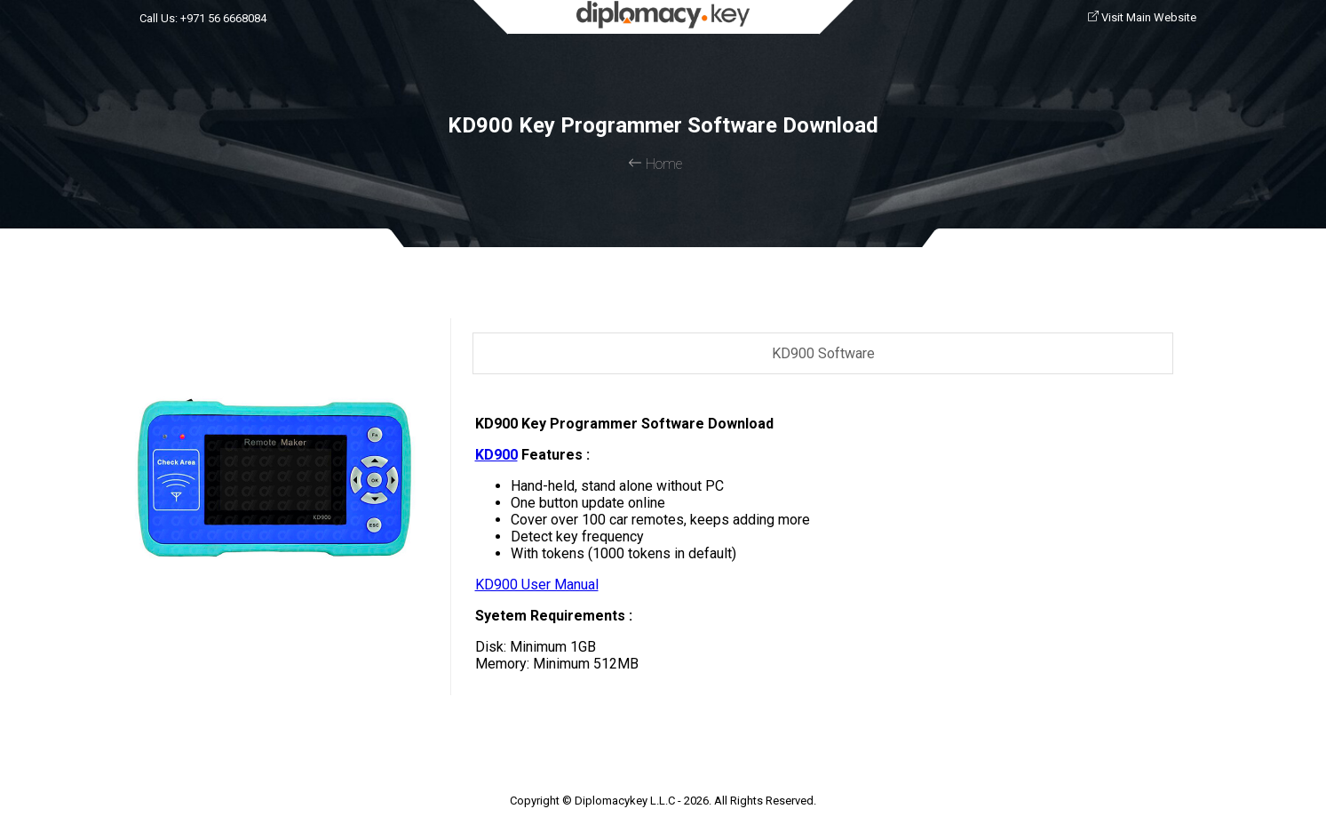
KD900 (496, 454)
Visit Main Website (1142, 17)
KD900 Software (823, 353)
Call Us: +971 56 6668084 (202, 18)
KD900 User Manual (537, 584)
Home (655, 164)
